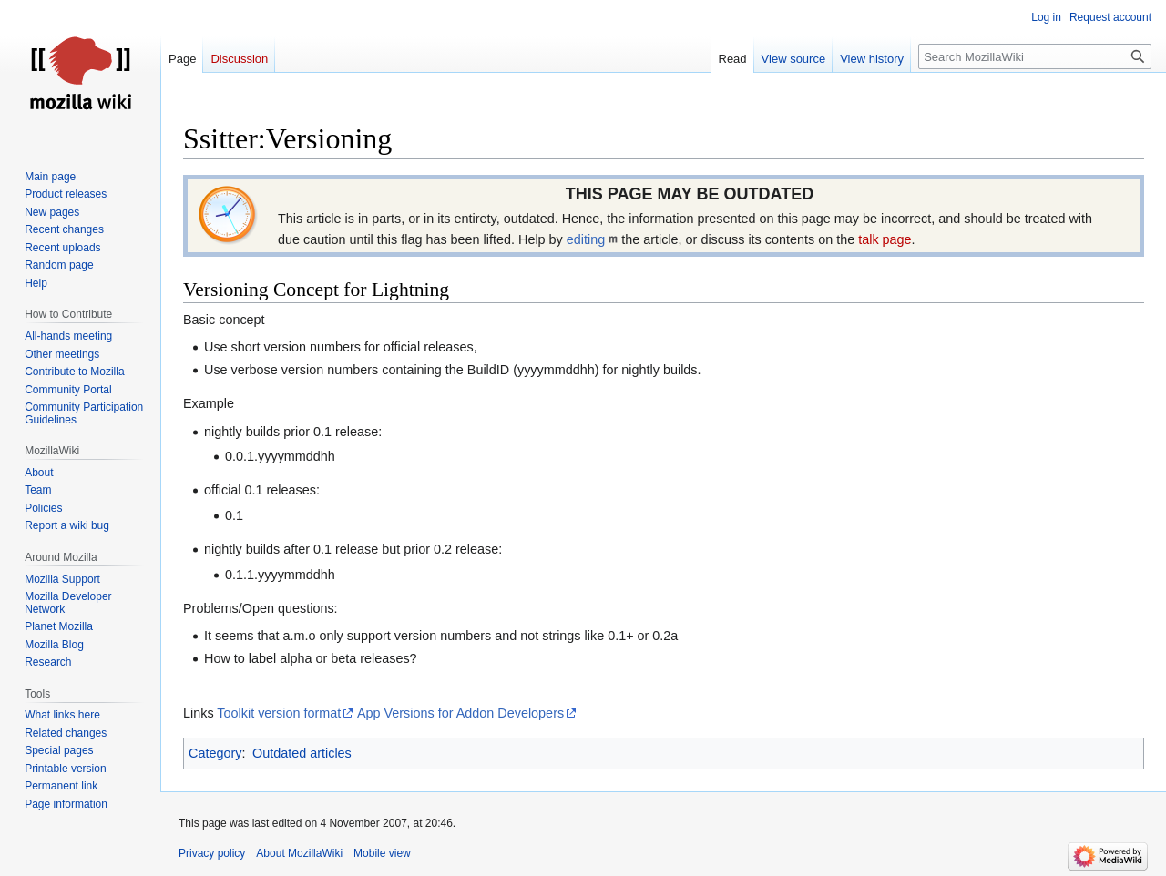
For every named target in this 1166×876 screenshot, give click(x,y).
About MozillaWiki (299, 853)
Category (215, 753)
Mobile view (382, 853)
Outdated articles (302, 753)
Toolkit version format (279, 713)
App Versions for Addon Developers (460, 713)
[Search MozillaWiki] (1034, 56)
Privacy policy (212, 853)
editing (586, 239)
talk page (884, 239)
